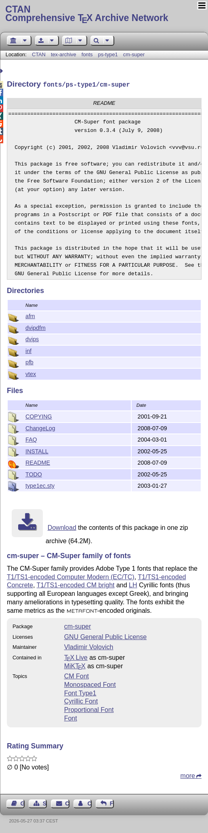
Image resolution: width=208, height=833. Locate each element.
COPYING (38, 415)
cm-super (134, 54)
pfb (29, 361)
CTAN (39, 54)
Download (62, 526)
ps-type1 (108, 54)
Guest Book (23, 802)
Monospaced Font (90, 683)
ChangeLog (40, 427)
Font (70, 717)
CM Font (76, 675)
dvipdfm (35, 327)
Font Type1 (80, 692)
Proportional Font (89, 709)
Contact (67, 802)
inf (28, 350)
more (188, 774)
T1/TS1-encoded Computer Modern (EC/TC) (70, 576)
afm (30, 315)
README (37, 462)
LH (133, 584)
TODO (33, 473)
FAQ (31, 439)
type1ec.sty (40, 485)
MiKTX (75, 665)
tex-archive (63, 54)
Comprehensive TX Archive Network (103, 14)
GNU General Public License (105, 636)
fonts (87, 54)
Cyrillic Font (81, 700)
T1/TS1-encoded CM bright (76, 584)
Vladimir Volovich (88, 646)
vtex (30, 373)
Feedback (112, 802)
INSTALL (36, 450)
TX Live (76, 656)
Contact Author (89, 802)
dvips (32, 338)
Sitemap (45, 802)
